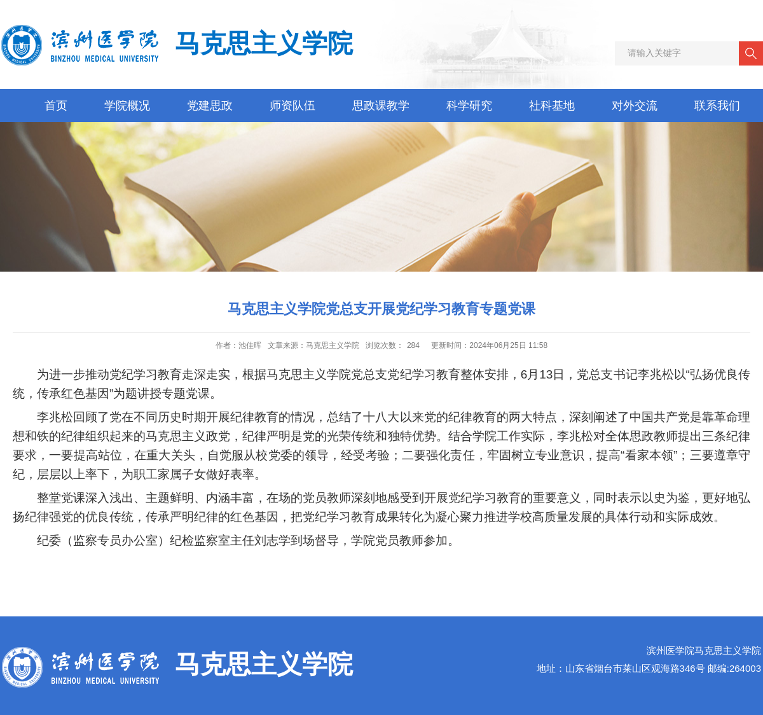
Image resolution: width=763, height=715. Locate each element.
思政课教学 (380, 105)
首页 (56, 105)
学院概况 (127, 105)
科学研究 (469, 105)
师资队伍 (292, 105)
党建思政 (210, 105)
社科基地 (552, 105)
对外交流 (634, 105)
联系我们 (717, 105)
